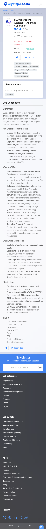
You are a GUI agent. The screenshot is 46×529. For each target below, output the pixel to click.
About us (7, 462)
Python (28, 70)
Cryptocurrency (9, 436)
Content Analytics (21, 67)
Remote (28, 29)
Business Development (13, 392)
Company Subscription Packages (17, 477)
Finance (6, 399)
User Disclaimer (9, 496)
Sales (5, 403)
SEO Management (24, 36)
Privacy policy (9, 492)
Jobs (12, 11)
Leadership (8, 444)
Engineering (8, 381)
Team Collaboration (21, 76)
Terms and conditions (12, 488)
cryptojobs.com (19, 526)
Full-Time (21, 33)
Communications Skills (23, 63)
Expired (30, 49)
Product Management (12, 384)
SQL (34, 70)
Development (33, 67)
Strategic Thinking (21, 73)
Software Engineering (12, 433)
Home (5, 11)
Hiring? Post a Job (11, 466)
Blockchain (9, 94)
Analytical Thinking (11, 440)
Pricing (6, 470)
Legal (5, 406)
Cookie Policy (9, 499)
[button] (17, 57)
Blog (5, 485)
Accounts (7, 388)
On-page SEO (19, 70)
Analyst (6, 395)
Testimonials (8, 481)
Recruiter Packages (11, 474)
